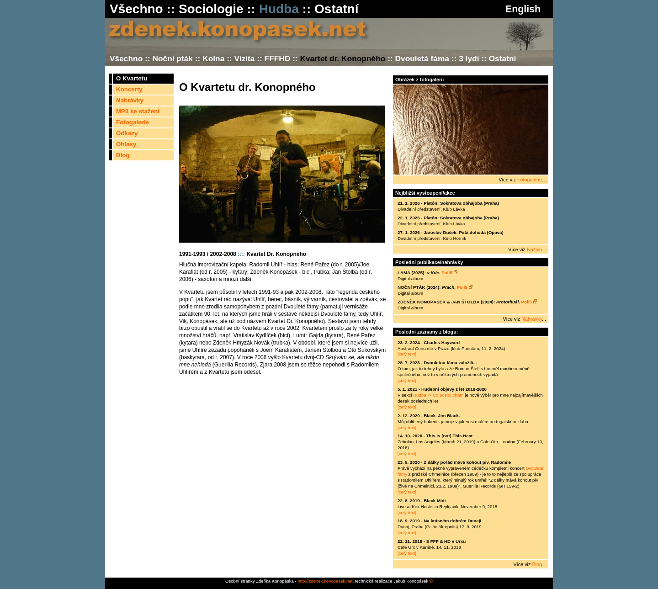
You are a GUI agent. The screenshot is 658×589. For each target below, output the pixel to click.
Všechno (136, 9)
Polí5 (449, 272)
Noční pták (172, 58)
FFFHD (278, 58)
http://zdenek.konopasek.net (324, 581)
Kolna (213, 58)
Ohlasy (126, 144)
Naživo (534, 249)
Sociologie (211, 9)
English (522, 9)
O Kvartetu (131, 78)
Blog (123, 155)
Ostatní (336, 9)
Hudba (279, 9)
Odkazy (127, 133)
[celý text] (407, 353)
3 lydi (469, 58)
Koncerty (129, 89)
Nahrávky (129, 100)
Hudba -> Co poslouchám (438, 395)
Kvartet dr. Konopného (343, 58)
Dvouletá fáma (422, 58)
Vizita (244, 58)
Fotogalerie (132, 122)
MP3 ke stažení (137, 111)
